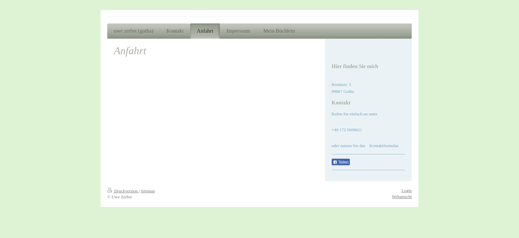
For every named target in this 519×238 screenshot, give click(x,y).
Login (406, 190)
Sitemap (148, 190)
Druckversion (123, 190)
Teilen (341, 162)
